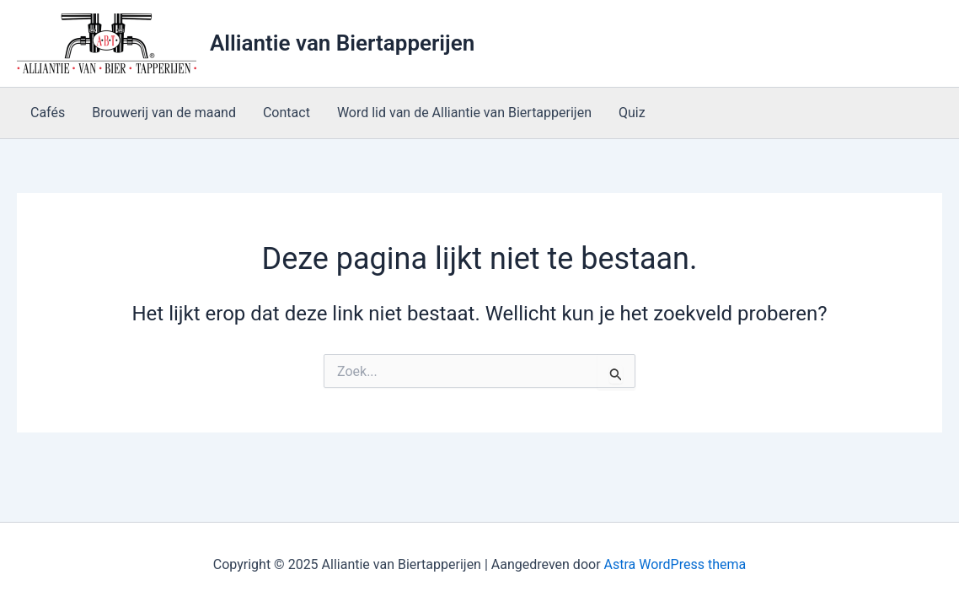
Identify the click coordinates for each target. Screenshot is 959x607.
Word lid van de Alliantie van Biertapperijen (464, 113)
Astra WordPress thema (675, 564)
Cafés (47, 113)
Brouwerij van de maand (164, 113)
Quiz (632, 113)
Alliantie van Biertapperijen (342, 43)
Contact (286, 113)
